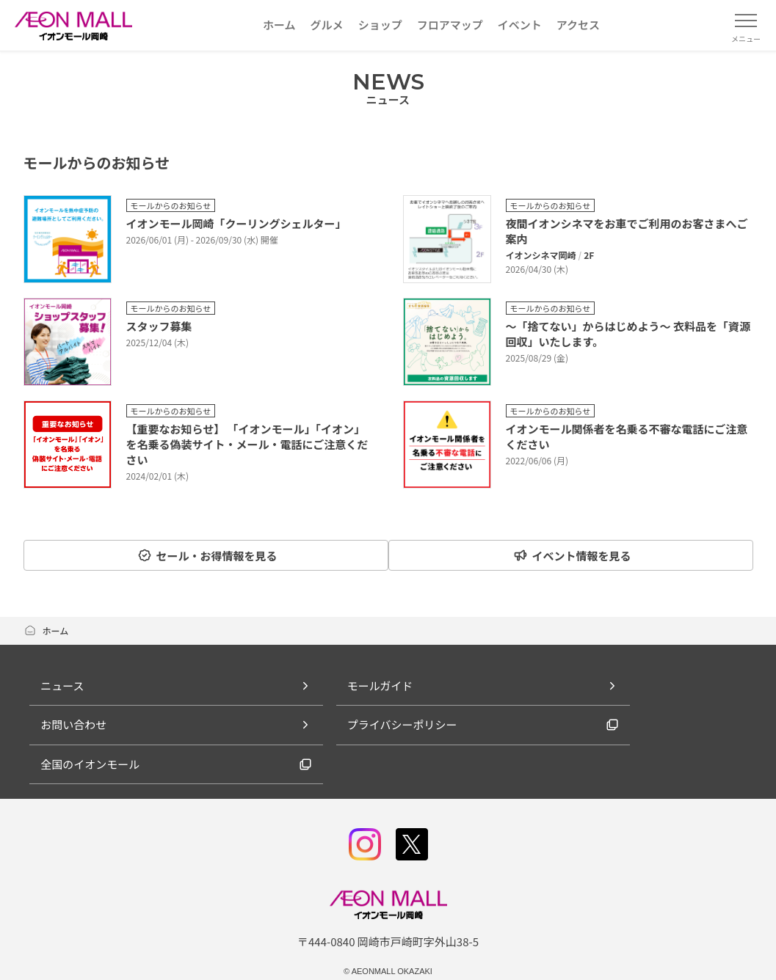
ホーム (46, 628)
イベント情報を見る (575, 555)
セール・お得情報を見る (203, 555)
